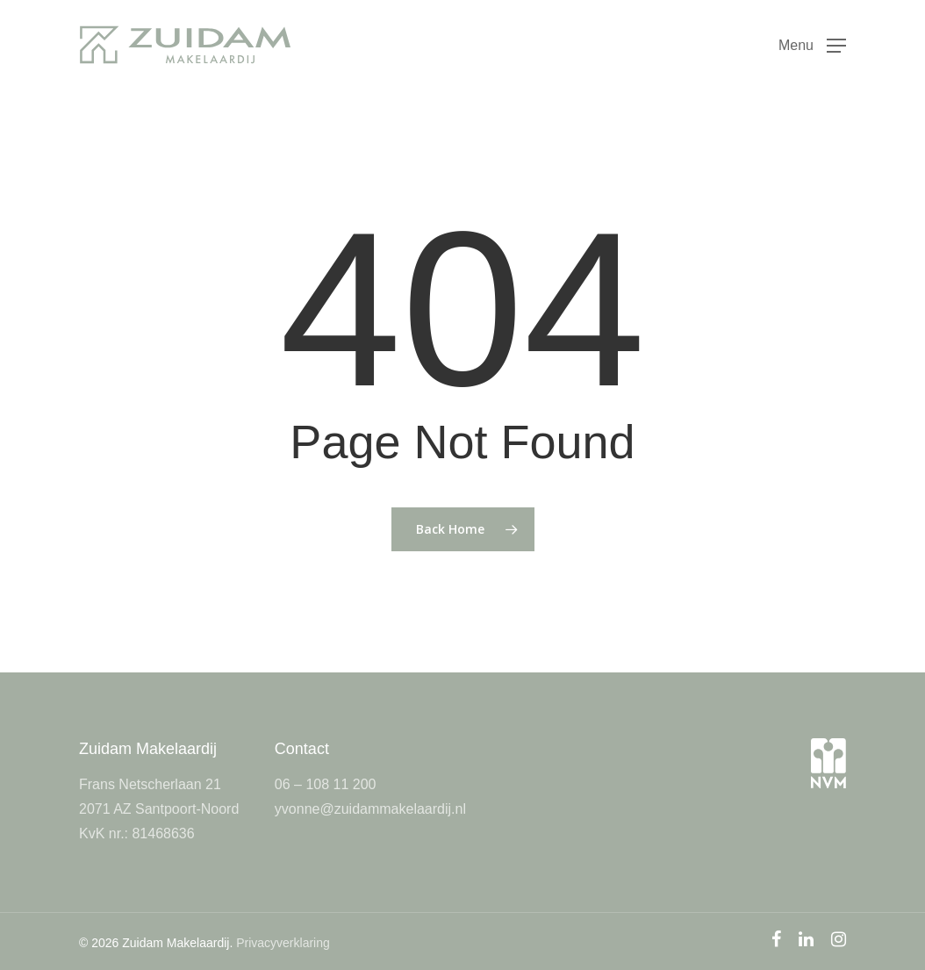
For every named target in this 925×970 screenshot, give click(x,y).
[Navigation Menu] (812, 45)
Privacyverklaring (283, 943)
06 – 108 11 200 (325, 784)
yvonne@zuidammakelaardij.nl (370, 808)
